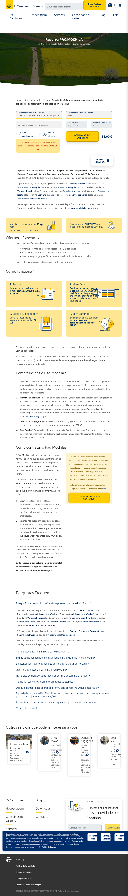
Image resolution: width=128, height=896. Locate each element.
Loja (115, 14)
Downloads (43, 808)
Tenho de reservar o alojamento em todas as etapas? (44, 681)
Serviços (59, 14)
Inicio (12, 31)
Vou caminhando (24, 134)
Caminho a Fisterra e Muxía (33, 198)
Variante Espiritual (26, 191)
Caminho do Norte (26, 621)
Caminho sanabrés (78, 194)
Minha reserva (99, 160)
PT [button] (115, 4)
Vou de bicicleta (47, 134)
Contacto (42, 816)
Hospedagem (38, 14)
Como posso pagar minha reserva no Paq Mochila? (43, 651)
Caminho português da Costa (71, 187)
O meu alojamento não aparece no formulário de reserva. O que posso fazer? (57, 687)
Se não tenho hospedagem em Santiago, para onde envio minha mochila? (55, 657)
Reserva (94, 5)
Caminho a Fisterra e (40, 625)
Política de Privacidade (25, 866)
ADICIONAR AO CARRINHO (82, 136)
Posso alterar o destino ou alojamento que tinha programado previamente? (57, 702)
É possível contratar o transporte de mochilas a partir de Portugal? (52, 663)
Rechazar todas (93, 837)
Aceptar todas (120, 837)
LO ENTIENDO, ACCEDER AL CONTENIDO (89, 497)
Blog (103, 14)
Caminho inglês (45, 194)
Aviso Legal (20, 860)
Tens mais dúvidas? (26, 708)
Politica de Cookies (24, 872)
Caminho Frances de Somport (84, 631)
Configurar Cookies (24, 878)
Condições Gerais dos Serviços (28, 885)
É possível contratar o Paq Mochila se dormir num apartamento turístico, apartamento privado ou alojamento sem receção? (63, 695)
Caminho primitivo (71, 191)
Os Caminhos (16, 16)
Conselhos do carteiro (80, 16)
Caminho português (30, 187)
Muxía (53, 625)
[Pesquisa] (64, 6)
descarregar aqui (37, 416)
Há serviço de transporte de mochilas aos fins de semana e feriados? (53, 675)
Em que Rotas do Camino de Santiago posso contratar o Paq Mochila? (54, 603)
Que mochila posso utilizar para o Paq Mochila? (41, 669)
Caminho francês (77, 183)
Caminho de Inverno (27, 635)
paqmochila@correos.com (85, 208)
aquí (104, 489)
